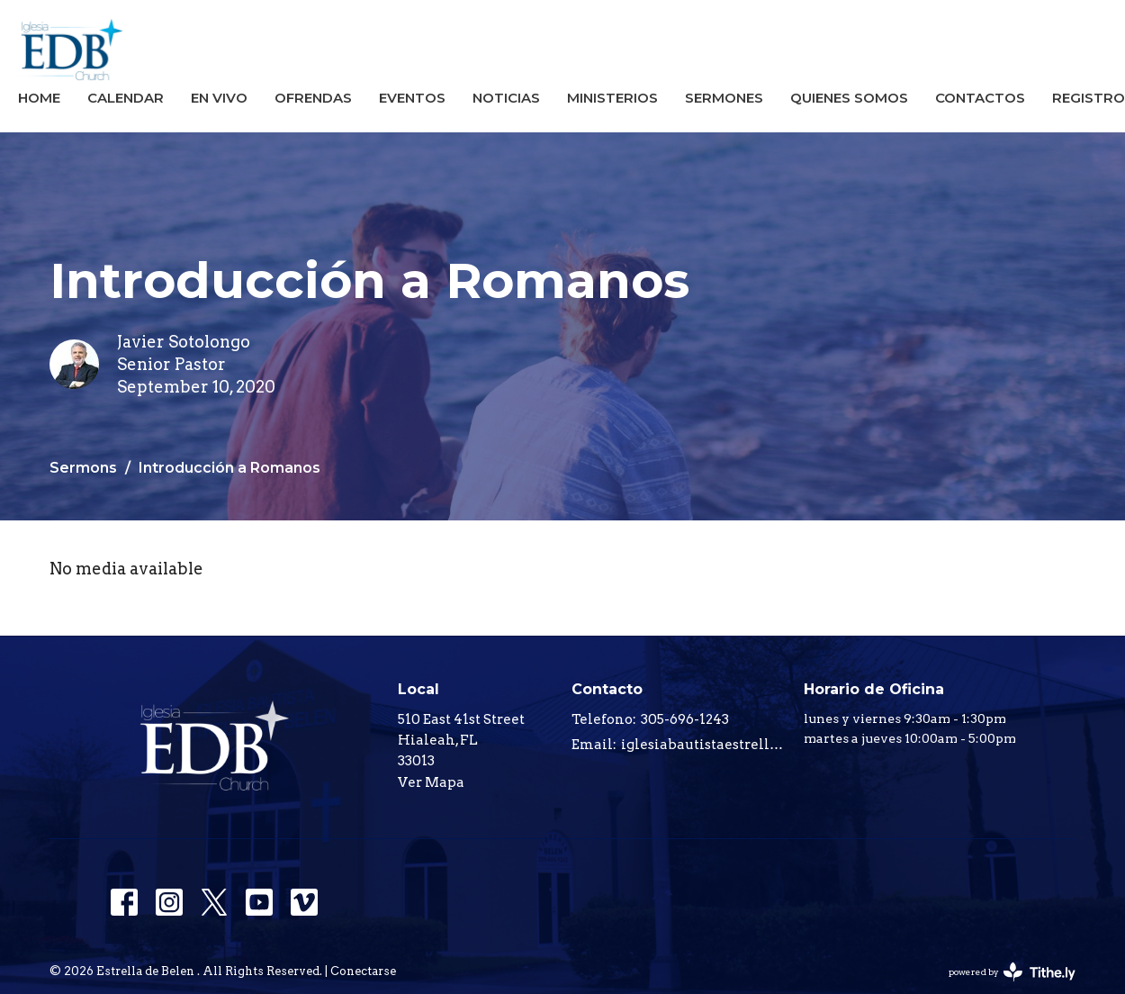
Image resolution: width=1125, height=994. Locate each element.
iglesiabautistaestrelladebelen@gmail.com (703, 744)
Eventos (412, 97)
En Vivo (219, 97)
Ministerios (612, 97)
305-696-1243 (685, 719)
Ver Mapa (431, 782)
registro (1088, 97)
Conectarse (363, 971)
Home (39, 97)
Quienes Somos (849, 97)
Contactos (980, 97)
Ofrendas (313, 97)
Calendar (125, 97)
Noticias (506, 97)
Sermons (83, 467)
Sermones (724, 97)
